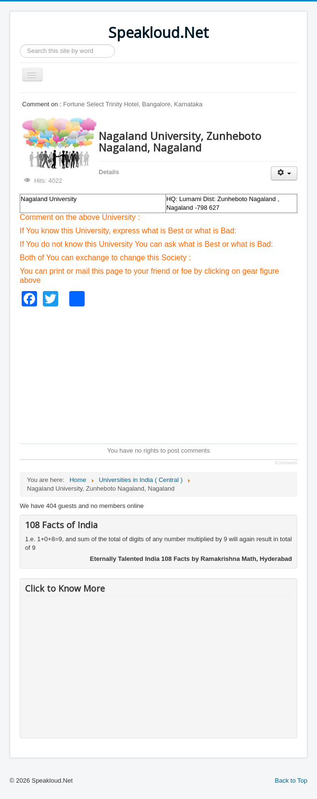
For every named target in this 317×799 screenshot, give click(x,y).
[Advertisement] (168, 373)
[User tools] (284, 173)
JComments (285, 462)
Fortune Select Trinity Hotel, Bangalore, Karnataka (133, 104)
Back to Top (291, 780)
